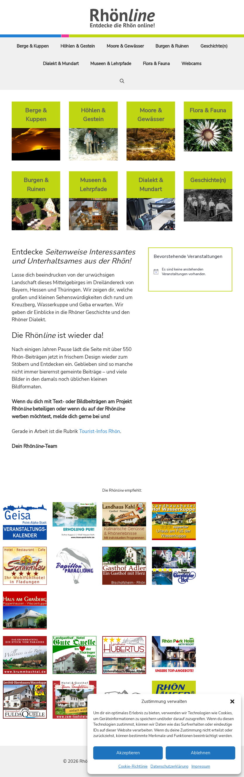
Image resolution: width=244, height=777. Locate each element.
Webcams (191, 64)
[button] (232, 701)
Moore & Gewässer (125, 46)
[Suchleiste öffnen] (122, 81)
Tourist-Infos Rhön (99, 431)
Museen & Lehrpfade (110, 64)
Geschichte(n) (214, 46)
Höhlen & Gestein (77, 46)
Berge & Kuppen (33, 46)
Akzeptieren (128, 753)
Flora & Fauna (156, 64)
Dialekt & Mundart (61, 64)
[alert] (190, 272)
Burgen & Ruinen (172, 46)
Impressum (200, 766)
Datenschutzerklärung (169, 766)
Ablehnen (200, 753)
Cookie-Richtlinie (133, 766)
